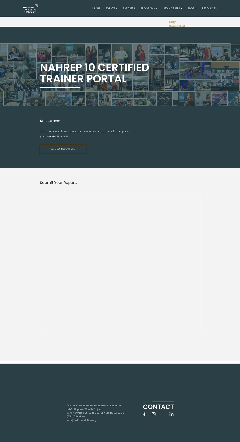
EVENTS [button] (110, 8)
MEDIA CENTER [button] (171, 8)
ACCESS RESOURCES (63, 148)
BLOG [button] (191, 8)
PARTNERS (129, 8)
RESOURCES (209, 8)
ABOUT (96, 8)
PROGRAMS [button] (148, 8)
